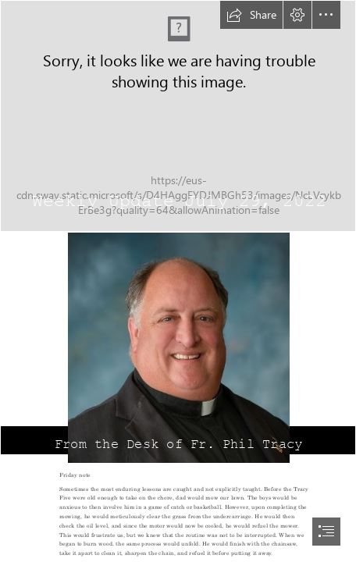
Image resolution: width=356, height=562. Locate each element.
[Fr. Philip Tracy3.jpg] (178, 348)
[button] (251, 15)
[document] (178, 281)
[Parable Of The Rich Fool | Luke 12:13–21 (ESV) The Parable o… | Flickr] (178, 116)
